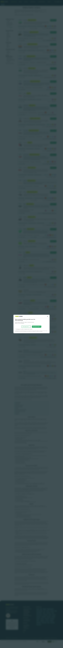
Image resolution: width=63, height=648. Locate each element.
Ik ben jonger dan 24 (26, 326)
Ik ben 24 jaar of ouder (36, 326)
